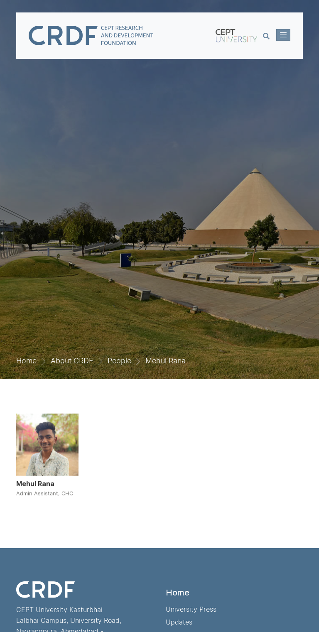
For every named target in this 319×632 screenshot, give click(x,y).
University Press (191, 609)
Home (26, 360)
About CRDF (72, 360)
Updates (179, 622)
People (119, 360)
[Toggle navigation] (283, 35)
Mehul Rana (165, 360)
